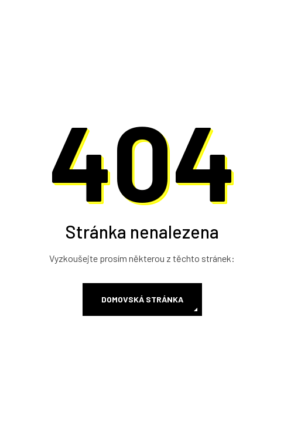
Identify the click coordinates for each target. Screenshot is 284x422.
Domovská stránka (142, 299)
